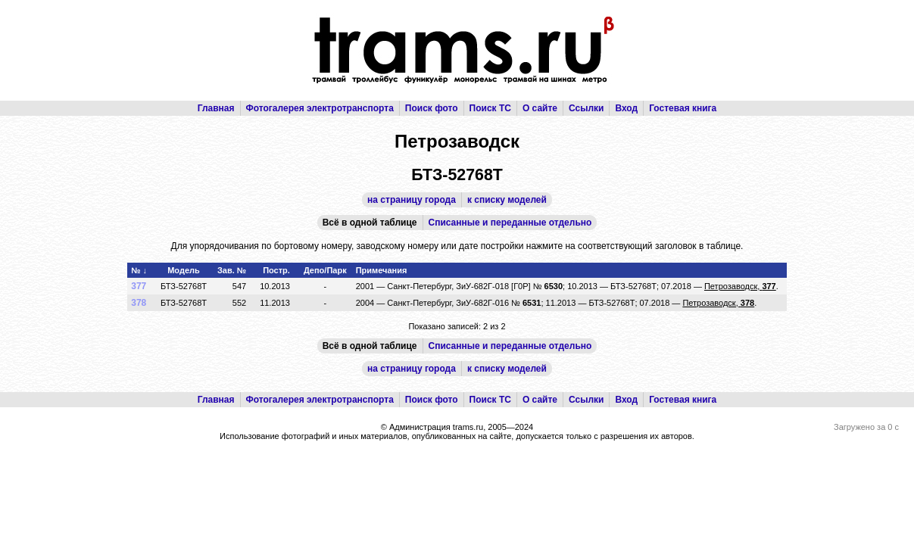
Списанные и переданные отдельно (510, 222)
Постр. (276, 270)
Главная (216, 108)
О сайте (540, 108)
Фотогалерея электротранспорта (320, 108)
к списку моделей (507, 200)
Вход (626, 108)
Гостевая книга (682, 108)
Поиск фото (431, 108)
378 (138, 302)
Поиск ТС (490, 108)
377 (138, 286)
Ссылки (586, 108)
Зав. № (231, 270)
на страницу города (411, 200)
